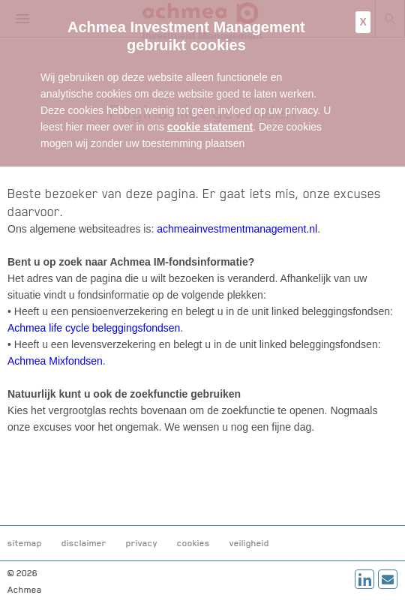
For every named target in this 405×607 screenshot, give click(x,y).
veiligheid (249, 543)
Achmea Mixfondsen (55, 361)
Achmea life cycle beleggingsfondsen (94, 328)
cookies (193, 543)
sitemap (25, 543)
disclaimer (84, 543)
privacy (142, 543)
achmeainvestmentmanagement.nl (237, 229)
